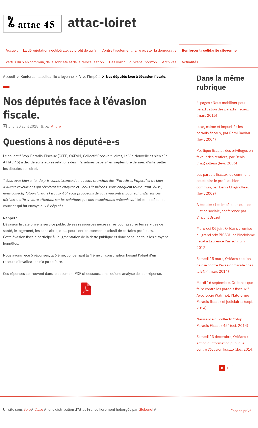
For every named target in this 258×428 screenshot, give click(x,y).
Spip (27, 409)
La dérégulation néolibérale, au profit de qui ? (59, 50)
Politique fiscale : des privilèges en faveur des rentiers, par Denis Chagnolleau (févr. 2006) (225, 156)
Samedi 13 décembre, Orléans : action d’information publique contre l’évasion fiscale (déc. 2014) (225, 343)
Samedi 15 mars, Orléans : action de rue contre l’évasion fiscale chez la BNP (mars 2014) (225, 265)
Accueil (12, 50)
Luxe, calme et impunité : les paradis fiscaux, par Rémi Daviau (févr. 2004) (223, 133)
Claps (39, 409)
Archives (169, 62)
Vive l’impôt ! (89, 76)
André (56, 126)
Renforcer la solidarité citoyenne (209, 50)
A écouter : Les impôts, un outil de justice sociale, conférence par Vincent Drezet (224, 211)
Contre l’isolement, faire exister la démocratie (139, 50)
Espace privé (241, 410)
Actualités (190, 62)
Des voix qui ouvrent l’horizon (133, 62)
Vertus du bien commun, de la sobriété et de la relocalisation (55, 62)
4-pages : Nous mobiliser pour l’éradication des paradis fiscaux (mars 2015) (223, 109)
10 (229, 368)
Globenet (145, 409)
